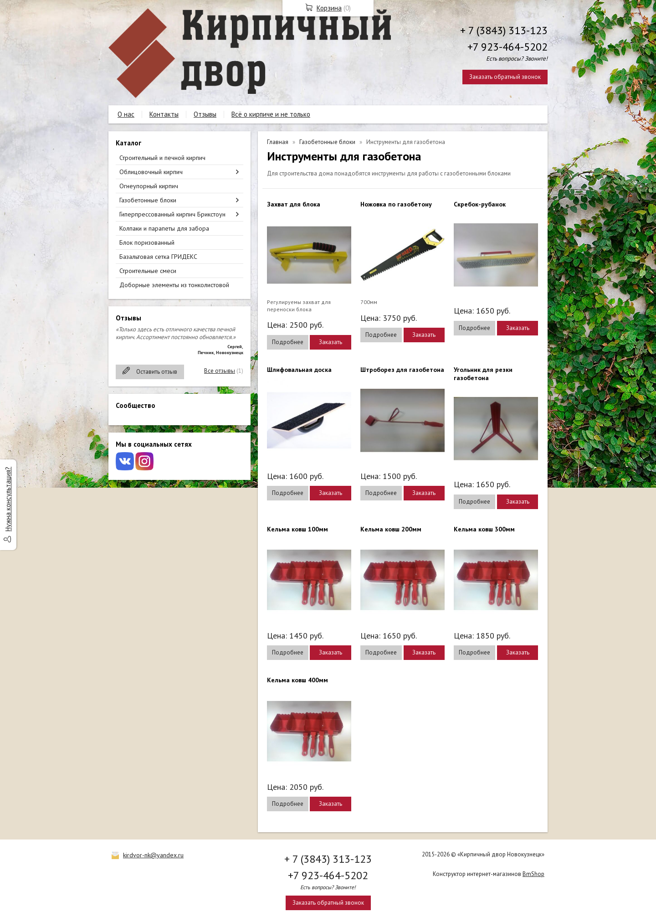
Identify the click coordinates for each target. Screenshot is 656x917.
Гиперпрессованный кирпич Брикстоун (172, 214)
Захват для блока (293, 204)
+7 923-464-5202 (507, 47)
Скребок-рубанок (480, 204)
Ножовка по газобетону (396, 204)
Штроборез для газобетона (402, 370)
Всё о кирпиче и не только (270, 114)
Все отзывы (219, 371)
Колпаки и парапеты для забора (164, 228)
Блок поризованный (146, 242)
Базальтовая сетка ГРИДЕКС (158, 256)
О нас (126, 114)
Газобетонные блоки (147, 200)
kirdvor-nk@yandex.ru (153, 855)
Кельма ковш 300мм (484, 529)
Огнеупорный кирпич (148, 186)
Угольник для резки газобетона (483, 374)
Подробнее (287, 342)
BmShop (533, 874)
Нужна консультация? (8, 499)
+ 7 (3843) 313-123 (504, 30)
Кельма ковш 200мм (390, 529)
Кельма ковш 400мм (297, 680)
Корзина (329, 8)
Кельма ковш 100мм (297, 529)
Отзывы (205, 114)
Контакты (164, 114)
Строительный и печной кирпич (162, 158)
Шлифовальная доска (299, 370)
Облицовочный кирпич (151, 172)
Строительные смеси (147, 271)
